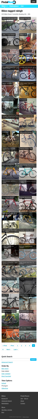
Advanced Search (7, 362)
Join (22, 6)
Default (4, 383)
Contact (23, 403)
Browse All (5, 398)
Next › (9, 349)
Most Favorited (6, 376)
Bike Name (5, 368)
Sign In (26, 398)
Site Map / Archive (7, 410)
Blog (3, 412)
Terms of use (25, 416)
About (22, 401)
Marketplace (13, 6)
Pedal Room (9, 2)
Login (33, 1)
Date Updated (6, 374)
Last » (16, 349)
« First (5, 345)
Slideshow (5, 388)
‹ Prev (12, 345)
